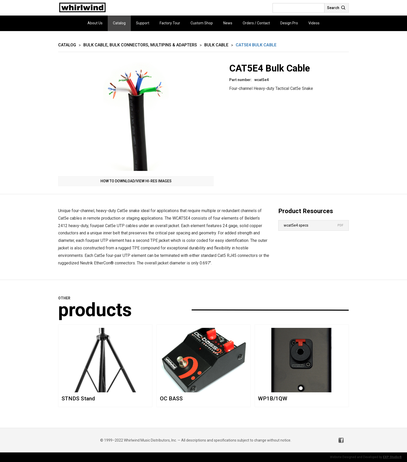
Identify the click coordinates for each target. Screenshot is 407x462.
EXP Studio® (392, 457)
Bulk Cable (216, 44)
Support (142, 23)
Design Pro (289, 23)
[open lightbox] (136, 116)
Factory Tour (170, 23)
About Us (95, 23)
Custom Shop (202, 23)
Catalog (119, 23)
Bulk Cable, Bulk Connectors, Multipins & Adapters (140, 44)
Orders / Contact (256, 23)
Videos (314, 23)
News (227, 23)
